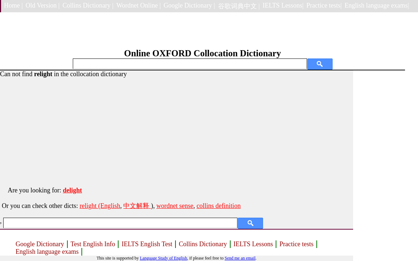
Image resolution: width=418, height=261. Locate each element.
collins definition (218, 205)
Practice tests (296, 244)
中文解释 (137, 205)
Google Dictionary (39, 244)
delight (72, 190)
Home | (13, 5)
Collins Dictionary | (88, 5)
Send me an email (239, 258)
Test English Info (93, 244)
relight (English (100, 205)
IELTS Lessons (253, 244)
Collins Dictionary (203, 244)
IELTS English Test (146, 244)
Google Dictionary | (189, 5)
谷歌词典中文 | (239, 6)
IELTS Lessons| (283, 5)
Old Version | (42, 5)
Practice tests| (324, 5)
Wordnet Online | (138, 5)
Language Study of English (163, 258)
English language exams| (376, 5)
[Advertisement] (176, 128)
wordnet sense (174, 205)
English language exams (47, 251)
